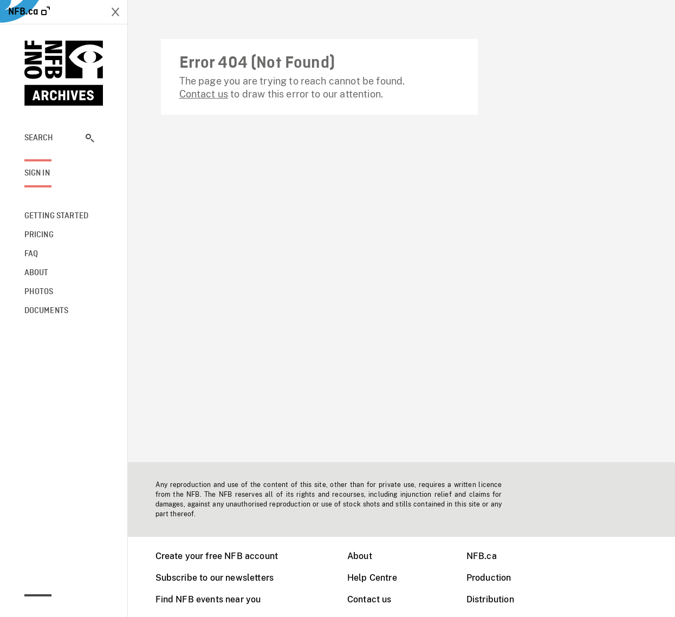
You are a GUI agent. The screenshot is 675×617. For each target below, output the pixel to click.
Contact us (204, 94)
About (359, 556)
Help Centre (372, 578)
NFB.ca (481, 556)
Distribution (490, 599)
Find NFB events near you (208, 599)
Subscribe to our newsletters (214, 578)
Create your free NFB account (216, 556)
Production (488, 578)
